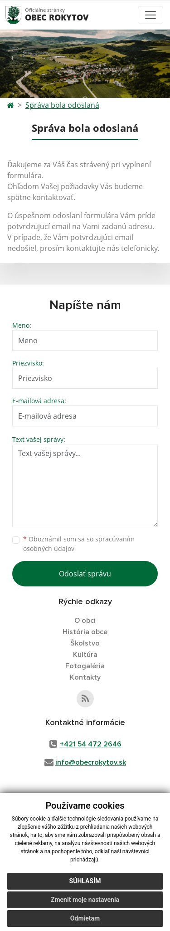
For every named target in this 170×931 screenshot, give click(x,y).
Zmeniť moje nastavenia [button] (85, 899)
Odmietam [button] (85, 918)
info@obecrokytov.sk (90, 762)
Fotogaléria (85, 666)
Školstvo (85, 643)
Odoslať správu (85, 574)
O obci (85, 620)
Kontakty (85, 677)
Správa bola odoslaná (62, 105)
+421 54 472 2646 (90, 744)
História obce (85, 632)
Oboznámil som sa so (79, 544)
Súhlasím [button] (85, 881)
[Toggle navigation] (150, 15)
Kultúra (85, 654)
